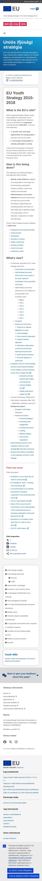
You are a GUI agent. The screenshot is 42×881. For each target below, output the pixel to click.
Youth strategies (22, 333)
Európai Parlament (9, 838)
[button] (7, 80)
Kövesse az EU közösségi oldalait (14, 803)
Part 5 (22, 312)
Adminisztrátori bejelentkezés (13, 709)
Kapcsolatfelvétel (9, 696)
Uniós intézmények (11, 833)
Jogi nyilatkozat (8, 820)
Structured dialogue (26, 418)
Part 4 (22, 309)
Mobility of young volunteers (16, 639)
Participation (15, 236)
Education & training (18, 239)
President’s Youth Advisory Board (18, 589)
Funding (22, 431)
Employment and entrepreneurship (22, 230)
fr (26, 382)
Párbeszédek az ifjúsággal (16, 585)
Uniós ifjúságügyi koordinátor (17, 601)
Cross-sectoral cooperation (26, 336)
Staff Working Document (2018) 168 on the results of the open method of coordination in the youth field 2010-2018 (25, 278)
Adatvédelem (7, 817)
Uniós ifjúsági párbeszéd (15, 574)
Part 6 (22, 315)
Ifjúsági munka (12, 612)
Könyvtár (14, 578)
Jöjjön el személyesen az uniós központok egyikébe (21, 792)
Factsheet (18, 321)
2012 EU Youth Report (18, 528)
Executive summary (26, 376)
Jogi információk (10, 809)
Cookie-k (6, 823)
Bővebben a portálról (10, 729)
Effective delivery (25, 434)
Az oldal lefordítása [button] (16, 80)
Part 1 (22, 300)
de (24, 379)
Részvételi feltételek (10, 702)
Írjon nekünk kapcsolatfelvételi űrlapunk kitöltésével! (21, 789)
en (25, 373)
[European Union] (11, 765)
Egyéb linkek (7, 699)
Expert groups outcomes (25, 354)
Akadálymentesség (9, 705)
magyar (34, 9)
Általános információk (13, 688)
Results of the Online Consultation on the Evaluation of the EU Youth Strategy (22, 455)
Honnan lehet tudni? (32, 1)
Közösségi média (10, 797)
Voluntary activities (17, 245)
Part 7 (22, 318)
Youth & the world (17, 248)
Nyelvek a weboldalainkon (12, 814)
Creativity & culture (17, 251)
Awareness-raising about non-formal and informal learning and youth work (24, 348)
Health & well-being (17, 242)
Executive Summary (27, 449)
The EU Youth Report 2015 (20, 501)
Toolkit (13, 582)
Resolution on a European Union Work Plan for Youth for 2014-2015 (22, 522)
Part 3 (22, 306)
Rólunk (5, 693)
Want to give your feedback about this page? (20, 675)
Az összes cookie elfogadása (20, 870)
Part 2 (22, 303)
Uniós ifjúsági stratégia (11, 16)
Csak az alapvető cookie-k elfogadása (24, 876)
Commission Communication (25, 269)
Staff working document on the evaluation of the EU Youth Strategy (21, 446)
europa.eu (20, 767)
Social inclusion (16, 233)
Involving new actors (27, 428)
